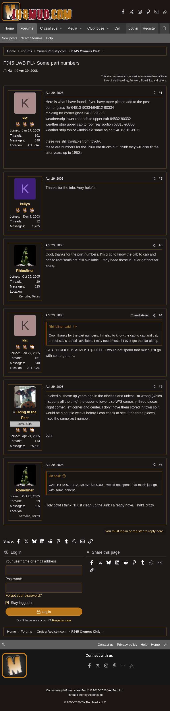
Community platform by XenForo (85, 690)
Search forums (31, 38)
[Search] (164, 28)
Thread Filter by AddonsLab (85, 694)
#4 (160, 315)
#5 (160, 386)
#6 (160, 464)
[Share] (154, 93)
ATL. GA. (33, 145)
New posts (9, 38)
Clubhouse (95, 28)
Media (72, 28)
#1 (160, 92)
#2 (160, 178)
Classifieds (48, 28)
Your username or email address (31, 561)
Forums (27, 28)
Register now (61, 620)
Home (9, 28)
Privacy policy (127, 644)
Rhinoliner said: (60, 326)
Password (13, 579)
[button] (61, 28)
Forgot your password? (24, 595)
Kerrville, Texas (29, 296)
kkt (10, 70)
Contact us (106, 644)
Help (49, 38)
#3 (160, 245)
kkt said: (55, 476)
